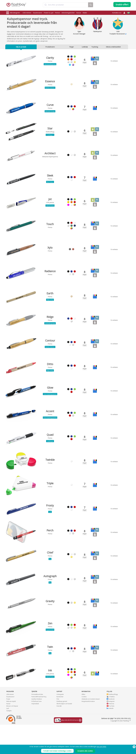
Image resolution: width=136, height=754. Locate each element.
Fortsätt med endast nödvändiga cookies (57, 751)
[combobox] (65, 5)
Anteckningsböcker (68, 13)
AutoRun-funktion (36, 728)
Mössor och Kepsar (12, 735)
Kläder (85, 13)
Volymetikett (35, 733)
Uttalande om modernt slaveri (91, 728)
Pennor (57, 13)
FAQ (58, 728)
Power (8, 728)
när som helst (101, 747)
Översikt (59, 735)
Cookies (84, 726)
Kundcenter (60, 726)
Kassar (78, 13)
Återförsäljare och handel (64, 733)
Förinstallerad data (37, 724)
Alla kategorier (13, 12)
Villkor (83, 724)
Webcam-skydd (11, 731)
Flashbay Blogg (112, 724)
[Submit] (45, 5)
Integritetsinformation (88, 731)
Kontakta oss (116, 13)
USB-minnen (27, 13)
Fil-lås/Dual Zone (36, 731)
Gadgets (8, 740)
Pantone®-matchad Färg (38, 726)
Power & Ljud (48, 13)
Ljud (7, 738)
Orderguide (60, 724)
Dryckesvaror (37, 13)
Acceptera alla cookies (85, 751)
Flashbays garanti (62, 731)
